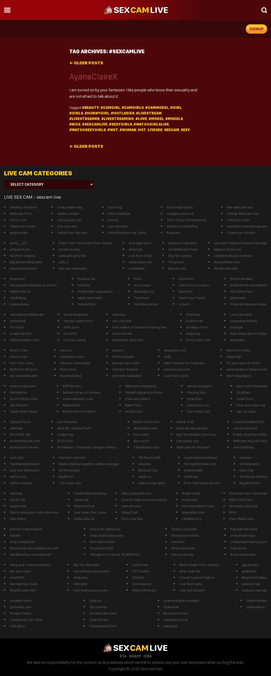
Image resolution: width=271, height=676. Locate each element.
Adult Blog (18, 298)
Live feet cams (190, 584)
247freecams (69, 470)
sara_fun (17, 457)
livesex (155, 130)
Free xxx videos (137, 399)
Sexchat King (243, 447)
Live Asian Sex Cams (90, 512)
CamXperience (146, 304)
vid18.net (191, 476)
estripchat (18, 321)
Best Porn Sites (238, 350)
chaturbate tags (242, 535)
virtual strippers (76, 314)
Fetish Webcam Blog (90, 493)
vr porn (184, 304)
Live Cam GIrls (241, 314)
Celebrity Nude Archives (233, 256)
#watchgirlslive (151, 124)
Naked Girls (72, 405)
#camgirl (110, 107)
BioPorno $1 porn (23, 369)
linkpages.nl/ (144, 291)
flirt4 (232, 512)
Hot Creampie (119, 213)
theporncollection (182, 243)
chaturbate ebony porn (248, 542)
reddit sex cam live (72, 232)
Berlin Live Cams (146, 422)
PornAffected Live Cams (127, 232)
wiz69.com (133, 411)
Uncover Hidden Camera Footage (240, 243)
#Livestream (149, 113)
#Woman (128, 130)
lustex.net (140, 565)
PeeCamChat (84, 506)
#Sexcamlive (94, 124)
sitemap (16, 428)
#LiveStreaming (117, 119)
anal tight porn (140, 243)
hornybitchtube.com (200, 464)
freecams (17, 279)
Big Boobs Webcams (26, 262)
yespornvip (19, 232)
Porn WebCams (241, 519)
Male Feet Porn (241, 499)
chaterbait (137, 268)
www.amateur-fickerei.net (246, 369)
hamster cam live (72, 457)
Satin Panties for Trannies (184, 363)
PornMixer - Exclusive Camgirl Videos (86, 447)
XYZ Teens (140, 571)
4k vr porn (141, 441)
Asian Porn (245, 399)
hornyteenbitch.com (198, 506)
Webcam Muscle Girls (250, 441)
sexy (185, 130)
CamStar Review (125, 369)
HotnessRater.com (24, 340)
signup (257, 28)
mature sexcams (23, 386)
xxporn (118, 350)
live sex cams (20, 571)
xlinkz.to (144, 476)
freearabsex (19, 304)
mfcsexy (118, 314)
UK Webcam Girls (102, 613)
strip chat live (189, 571)
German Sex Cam (23, 584)
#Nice (74, 124)
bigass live (18, 506)
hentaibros (18, 392)
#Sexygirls (120, 124)
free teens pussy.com (90, 590)
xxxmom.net (122, 333)
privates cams (21, 600)
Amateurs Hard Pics (182, 226)
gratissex (249, 571)
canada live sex (245, 428)
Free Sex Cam (238, 220)
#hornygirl (97, 113)
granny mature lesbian (181, 600)
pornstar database (127, 375)
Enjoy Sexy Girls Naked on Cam (34, 548)
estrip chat (185, 422)
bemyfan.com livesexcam (247, 226)
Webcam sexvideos (140, 386)
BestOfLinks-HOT (23, 590)
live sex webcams (73, 268)
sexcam (171, 130)
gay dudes (250, 565)
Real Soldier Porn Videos (199, 565)
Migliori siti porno (227, 249)
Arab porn (238, 548)
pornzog (115, 207)
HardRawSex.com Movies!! (30, 554)
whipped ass (20, 249)
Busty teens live (242, 554)
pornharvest (67, 422)
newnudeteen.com (78, 399)
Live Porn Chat (140, 256)
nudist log (65, 434)
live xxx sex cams (126, 363)
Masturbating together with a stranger (89, 464)
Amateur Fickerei (23, 207)
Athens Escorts (226, 268)
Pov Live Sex (67, 226)
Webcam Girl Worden (193, 447)
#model (156, 119)
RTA (123, 656)
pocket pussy (69, 249)
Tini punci (176, 262)
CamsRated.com (146, 447)
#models (174, 119)
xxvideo (144, 464)
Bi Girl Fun (65, 441)
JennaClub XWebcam (27, 314)
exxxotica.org (198, 405)
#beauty (90, 107)
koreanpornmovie (24, 447)
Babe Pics (133, 405)
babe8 (15, 535)
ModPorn (66, 476)
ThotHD (138, 577)
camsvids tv (255, 607)
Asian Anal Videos (24, 411)
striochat (186, 291)
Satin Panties (256, 600)
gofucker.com (20, 607)
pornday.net (141, 584)
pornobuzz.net (69, 220)
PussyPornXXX (101, 548)
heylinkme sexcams (127, 340)
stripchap (233, 356)
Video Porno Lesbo (194, 285)
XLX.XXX (70, 333)
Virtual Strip (87, 304)
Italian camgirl (68, 213)
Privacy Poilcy (20, 613)
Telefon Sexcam (184, 529)
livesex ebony (182, 554)
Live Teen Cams (176, 375)
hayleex (246, 457)
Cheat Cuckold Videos (197, 577)
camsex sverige (254, 590)
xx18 (167, 356)
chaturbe (80, 577)
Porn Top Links (21, 363)
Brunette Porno (176, 613)
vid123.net (18, 476)
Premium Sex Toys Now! (248, 493)
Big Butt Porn (250, 483)
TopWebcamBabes (24, 464)
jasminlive (238, 298)
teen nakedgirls (238, 375)
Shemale (193, 314)
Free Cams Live (198, 340)
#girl (176, 107)
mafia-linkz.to (20, 291)
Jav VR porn (19, 405)
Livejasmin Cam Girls (26, 619)
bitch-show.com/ (23, 268)
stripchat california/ (105, 529)
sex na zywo (246, 411)
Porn (138, 279)
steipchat (81, 499)
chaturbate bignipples (95, 291)
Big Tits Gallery (180, 256)
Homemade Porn (102, 626)
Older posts (86, 62)
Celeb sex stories (241, 232)
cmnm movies (21, 483)
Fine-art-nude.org (251, 405)
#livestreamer (84, 119)
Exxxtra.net (86, 279)
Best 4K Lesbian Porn (74, 428)
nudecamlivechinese (200, 457)
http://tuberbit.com (136, 493)
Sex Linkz (140, 434)
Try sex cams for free (243, 363)
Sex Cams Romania (252, 386)
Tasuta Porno (20, 422)
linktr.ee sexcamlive (192, 428)
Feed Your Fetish (192, 298)
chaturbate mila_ (70, 207)
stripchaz (194, 399)
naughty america (180, 213)
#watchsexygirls (87, 130)
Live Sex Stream (192, 590)
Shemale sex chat (243, 506)
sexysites (237, 340)
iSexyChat (129, 512)
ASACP (135, 656)
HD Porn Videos (22, 256)
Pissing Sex (196, 392)
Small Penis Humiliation (248, 285)
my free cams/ (75, 340)
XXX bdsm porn (102, 542)
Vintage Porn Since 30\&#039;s (115, 554)
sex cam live (122, 321)
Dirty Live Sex (132, 519)
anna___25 (18, 243)
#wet (112, 130)
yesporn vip (251, 584)
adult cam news (90, 298)
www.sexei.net (140, 262)
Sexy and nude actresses (30, 565)
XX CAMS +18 (20, 434)
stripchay (193, 333)
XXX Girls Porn (241, 291)
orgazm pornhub (243, 321)
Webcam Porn (21, 213)
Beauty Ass (177, 268)
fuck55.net (194, 321)
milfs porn (71, 327)
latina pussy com (177, 369)
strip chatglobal (22, 542)
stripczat (135, 249)
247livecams (249, 464)
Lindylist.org (191, 519)
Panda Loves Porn (78, 321)
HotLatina (17, 626)
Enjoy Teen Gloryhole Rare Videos (85, 243)
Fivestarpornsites (185, 535)
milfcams (80, 584)
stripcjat (236, 327)
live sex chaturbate (75, 363)
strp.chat (247, 470)
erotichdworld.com (25, 441)
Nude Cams (191, 493)
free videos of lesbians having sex (139, 327)
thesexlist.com (71, 356)
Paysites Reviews (244, 529)
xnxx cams (142, 285)
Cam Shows (98, 619)
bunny (113, 220)
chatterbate (193, 470)
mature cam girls (151, 483)
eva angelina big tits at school (33, 285)
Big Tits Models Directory (196, 434)
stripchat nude (183, 548)
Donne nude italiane (26, 529)
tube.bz (95, 600)
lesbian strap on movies (82, 392)
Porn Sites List (198, 411)
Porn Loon (18, 220)
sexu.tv (65, 350)
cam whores (118, 226)
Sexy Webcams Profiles (248, 333)
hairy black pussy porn (91, 571)
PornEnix (17, 327)
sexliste (84, 285)
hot (142, 130)
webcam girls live (72, 256)
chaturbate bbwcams (106, 535)
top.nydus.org (188, 441)
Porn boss (68, 369)
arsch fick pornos (23, 399)
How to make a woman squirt (144, 499)
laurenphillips (71, 375)
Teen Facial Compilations (186, 220)
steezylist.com (193, 512)
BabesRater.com (227, 262)
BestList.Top (147, 470)
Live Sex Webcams (24, 470)
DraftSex (243, 392)
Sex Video (18, 519)
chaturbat (171, 607)
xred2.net (17, 499)
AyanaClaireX (93, 77)
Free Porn (142, 298)
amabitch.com (175, 350)
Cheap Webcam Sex (243, 213)
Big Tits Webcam (86, 565)
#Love (141, 119)
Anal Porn (186, 279)
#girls (76, 113)
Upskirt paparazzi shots (143, 392)
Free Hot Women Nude (248, 304)
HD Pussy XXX (149, 457)
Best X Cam (19, 350)
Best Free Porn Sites (79, 411)
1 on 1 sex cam (70, 483)
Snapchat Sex (21, 333)
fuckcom (173, 232)
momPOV (17, 577)
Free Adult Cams (180, 207)
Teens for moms (22, 226)
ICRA (147, 656)
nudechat (189, 499)
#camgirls (133, 107)
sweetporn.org (175, 619)
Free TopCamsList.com (202, 483)
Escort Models (241, 279)
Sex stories (98, 607)
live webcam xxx (240, 207)
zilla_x (63, 262)
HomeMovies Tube (183, 249)
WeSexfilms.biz (144, 590)
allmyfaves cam (145, 428)
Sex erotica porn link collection (34, 512)
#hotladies (122, 113)
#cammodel (157, 107)
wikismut (170, 626)
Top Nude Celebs (253, 476)
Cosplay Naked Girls (249, 422)
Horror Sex (18, 356)
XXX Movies (72, 386)
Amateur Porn (197, 327)
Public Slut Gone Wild (250, 434)
